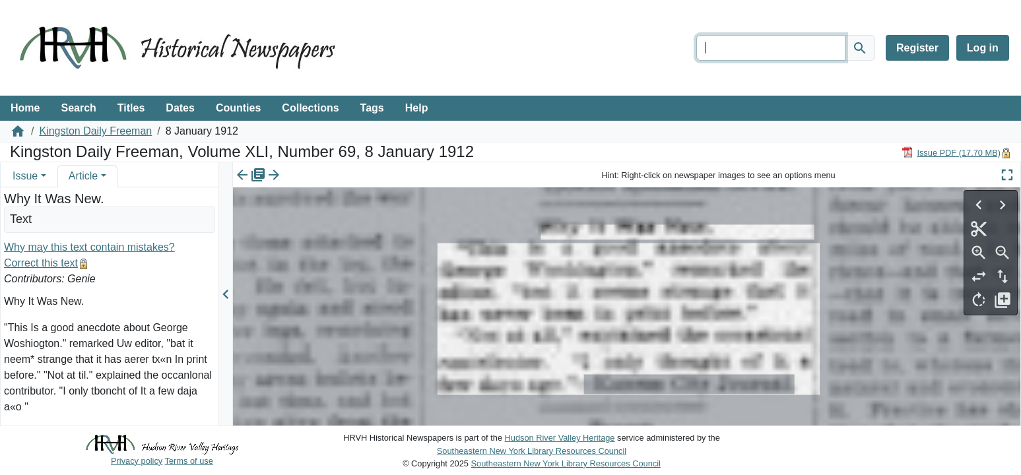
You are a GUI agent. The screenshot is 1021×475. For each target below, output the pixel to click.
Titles (131, 107)
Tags (372, 107)
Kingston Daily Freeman (95, 131)
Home (25, 107)
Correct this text (41, 263)
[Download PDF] (951, 152)
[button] (43, 176)
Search (78, 107)
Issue (25, 175)
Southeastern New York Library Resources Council (531, 451)
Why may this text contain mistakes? (89, 247)
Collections (310, 107)
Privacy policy (136, 461)
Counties (238, 107)
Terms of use (189, 461)
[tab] (29, 176)
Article (83, 175)
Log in (983, 47)
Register (917, 47)
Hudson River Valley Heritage (560, 438)
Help (416, 107)
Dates (180, 107)
